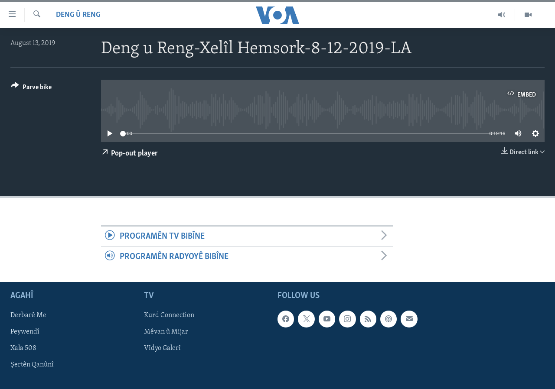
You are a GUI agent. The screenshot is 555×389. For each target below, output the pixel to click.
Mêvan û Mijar (166, 332)
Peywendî (24, 332)
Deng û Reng (78, 15)
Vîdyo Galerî (162, 348)
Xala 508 (23, 348)
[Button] (31, 88)
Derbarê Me (28, 315)
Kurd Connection (169, 315)
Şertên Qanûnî (32, 365)
